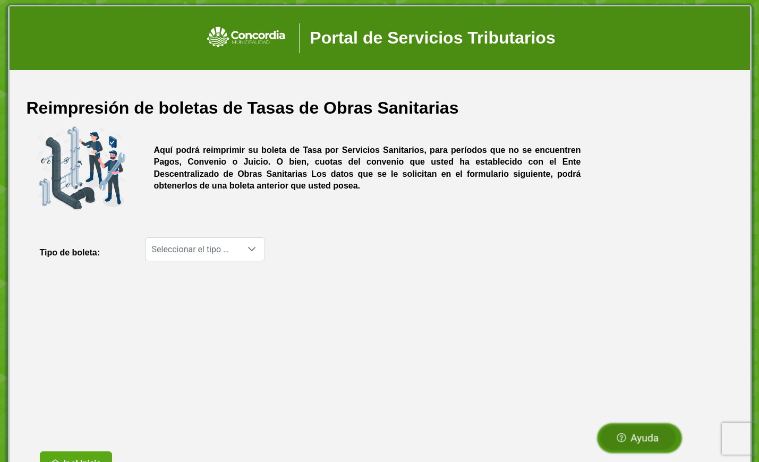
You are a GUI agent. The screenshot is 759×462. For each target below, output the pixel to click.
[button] (252, 249)
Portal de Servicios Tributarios (432, 37)
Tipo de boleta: (70, 252)
